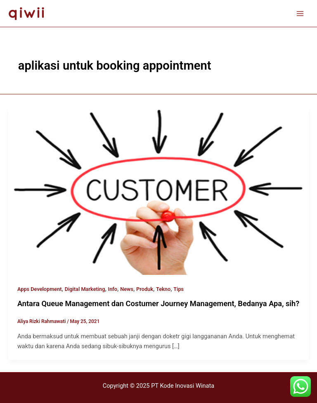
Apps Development (39, 289)
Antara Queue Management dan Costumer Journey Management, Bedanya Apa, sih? (158, 303)
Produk (144, 289)
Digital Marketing (85, 289)
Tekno (163, 289)
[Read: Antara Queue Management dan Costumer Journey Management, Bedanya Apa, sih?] (158, 190)
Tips (178, 289)
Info (113, 289)
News (126, 289)
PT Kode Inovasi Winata (182, 385)
